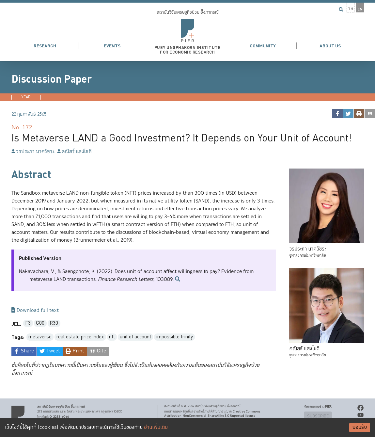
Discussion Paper (51, 79)
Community (263, 45)
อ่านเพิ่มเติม (156, 427)
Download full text (35, 311)
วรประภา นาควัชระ (33, 152)
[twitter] (348, 113)
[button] (187, 30)
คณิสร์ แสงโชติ (74, 152)
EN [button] (360, 9)
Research (45, 45)
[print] (358, 113)
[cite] (369, 113)
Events (112, 45)
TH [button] (350, 9)
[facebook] (337, 113)
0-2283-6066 (59, 417)
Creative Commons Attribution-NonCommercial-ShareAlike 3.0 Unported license (212, 413)
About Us (330, 45)
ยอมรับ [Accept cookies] (359, 427)
